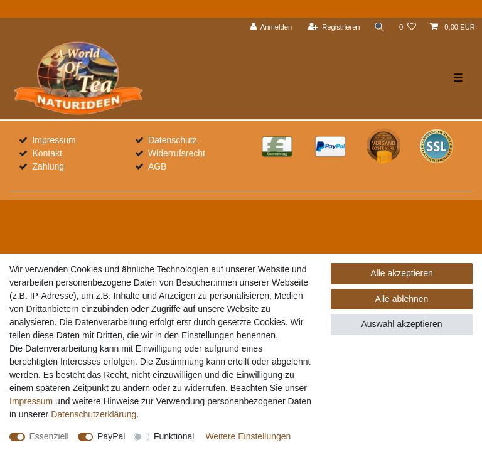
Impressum (53, 140)
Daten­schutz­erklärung (93, 414)
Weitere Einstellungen (248, 436)
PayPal (111, 436)
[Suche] (379, 27)
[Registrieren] (334, 27)
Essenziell (49, 436)
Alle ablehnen (402, 299)
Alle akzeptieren (401, 273)
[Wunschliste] (407, 27)
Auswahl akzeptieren (401, 324)
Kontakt (47, 153)
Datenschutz (172, 140)
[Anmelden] (271, 27)
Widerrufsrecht (176, 153)
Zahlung (48, 166)
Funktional (174, 436)
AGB (157, 166)
